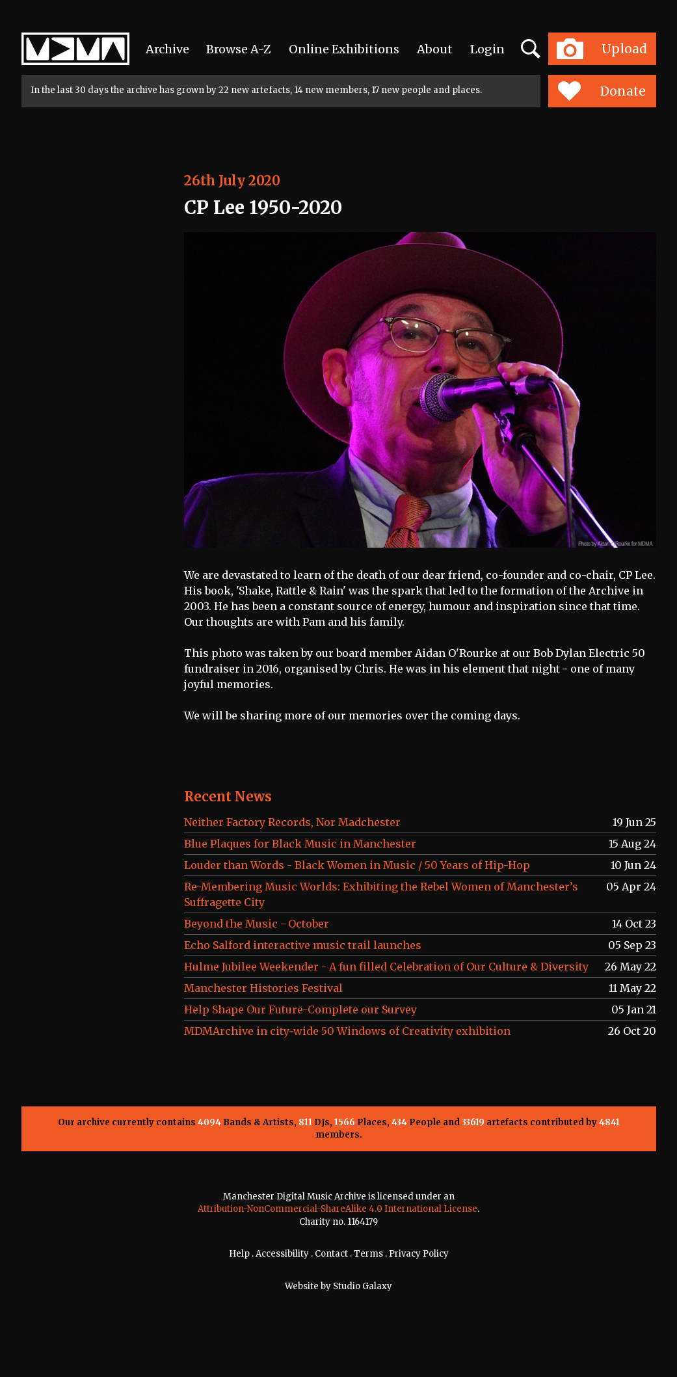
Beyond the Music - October (256, 923)
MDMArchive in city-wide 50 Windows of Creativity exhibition (347, 1030)
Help (239, 1253)
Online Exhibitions (344, 49)
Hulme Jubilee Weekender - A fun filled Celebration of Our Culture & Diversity (386, 966)
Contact (331, 1253)
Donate (602, 91)
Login (487, 49)
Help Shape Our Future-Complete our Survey (300, 1009)
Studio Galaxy (362, 1286)
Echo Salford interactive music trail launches (302, 945)
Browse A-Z (238, 49)
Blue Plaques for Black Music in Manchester (300, 843)
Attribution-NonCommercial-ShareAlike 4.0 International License (337, 1208)
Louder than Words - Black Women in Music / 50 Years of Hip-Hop (357, 865)
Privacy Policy (419, 1253)
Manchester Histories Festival (263, 988)
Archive (167, 49)
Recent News (228, 796)
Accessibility (282, 1253)
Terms (368, 1253)
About (435, 49)
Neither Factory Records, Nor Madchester (292, 822)
